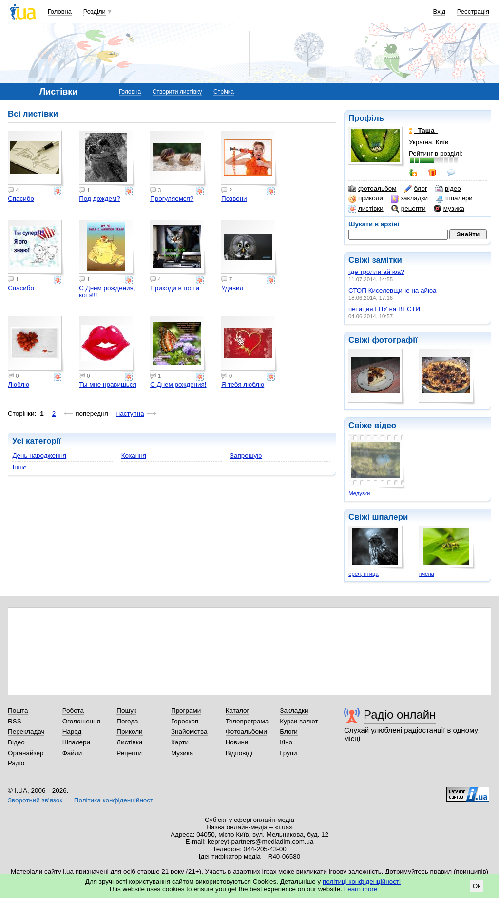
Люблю (18, 384)
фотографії (394, 340)
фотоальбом (372, 189)
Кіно (286, 742)
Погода (127, 721)
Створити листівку (177, 91)
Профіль (366, 118)
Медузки (359, 493)
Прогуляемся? (171, 198)
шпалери (454, 198)
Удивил (232, 288)
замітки (387, 260)
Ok (477, 886)
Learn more (361, 889)
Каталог (238, 710)
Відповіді (239, 753)
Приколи (129, 731)
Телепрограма (247, 721)
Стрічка (223, 91)
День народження (39, 455)
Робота (73, 710)
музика (449, 209)
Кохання (133, 455)
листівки (366, 209)
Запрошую (246, 455)
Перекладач (26, 731)
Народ (72, 731)
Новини (237, 742)
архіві (390, 224)
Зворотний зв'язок (35, 800)
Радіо (16, 763)
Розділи (94, 11)
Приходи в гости (174, 288)
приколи (365, 198)
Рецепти (129, 753)
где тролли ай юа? (376, 271)
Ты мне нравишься (107, 384)
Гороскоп (184, 721)
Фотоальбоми (246, 731)
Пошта (18, 710)
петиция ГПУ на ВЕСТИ (384, 308)
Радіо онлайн (400, 714)
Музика (182, 753)
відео (448, 189)
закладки (409, 198)
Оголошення (81, 721)
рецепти (408, 209)
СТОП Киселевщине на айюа (392, 290)
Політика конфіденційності (114, 800)
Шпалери (76, 742)
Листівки (129, 742)
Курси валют (299, 721)
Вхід (439, 11)
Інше (19, 467)
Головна (60, 11)
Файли (72, 753)
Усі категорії (36, 441)
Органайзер (25, 753)
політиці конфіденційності (362, 881)
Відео (16, 742)
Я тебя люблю (242, 384)
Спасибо (21, 198)
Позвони (234, 198)
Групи (288, 753)
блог (415, 189)
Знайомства (189, 731)
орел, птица (363, 574)
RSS (14, 721)
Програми (186, 710)
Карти (180, 742)
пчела (426, 574)
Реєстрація (473, 11)
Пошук (126, 710)
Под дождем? (99, 198)
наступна (130, 413)
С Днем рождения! (178, 384)
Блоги (289, 731)
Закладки (294, 710)
